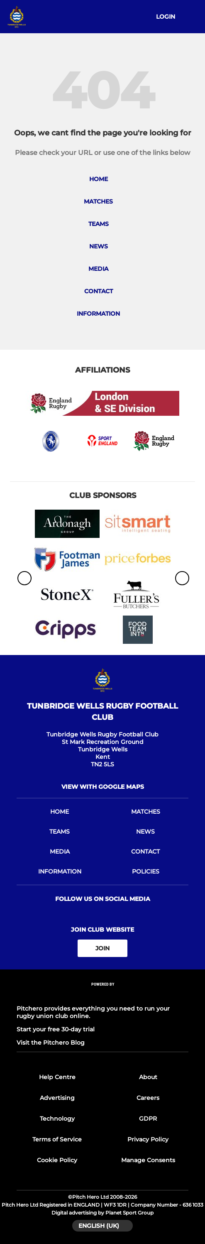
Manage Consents (148, 1160)
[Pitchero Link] (102, 995)
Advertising (57, 1098)
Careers (148, 1098)
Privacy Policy (147, 1139)
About (148, 1077)
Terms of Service (57, 1139)
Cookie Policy (57, 1160)
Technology (57, 1118)
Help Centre (57, 1077)
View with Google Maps (102, 787)
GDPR (148, 1118)
